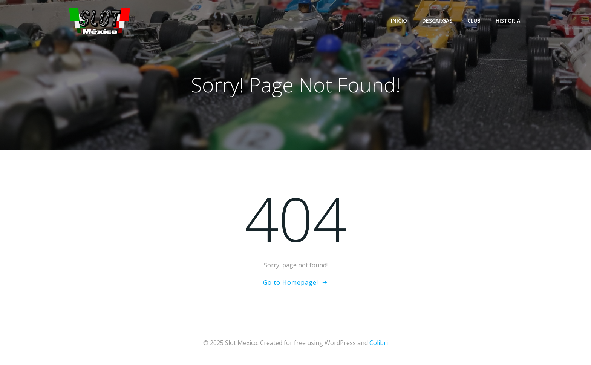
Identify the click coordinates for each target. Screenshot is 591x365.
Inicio (399, 20)
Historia (508, 20)
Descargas (437, 20)
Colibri (378, 343)
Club (474, 20)
